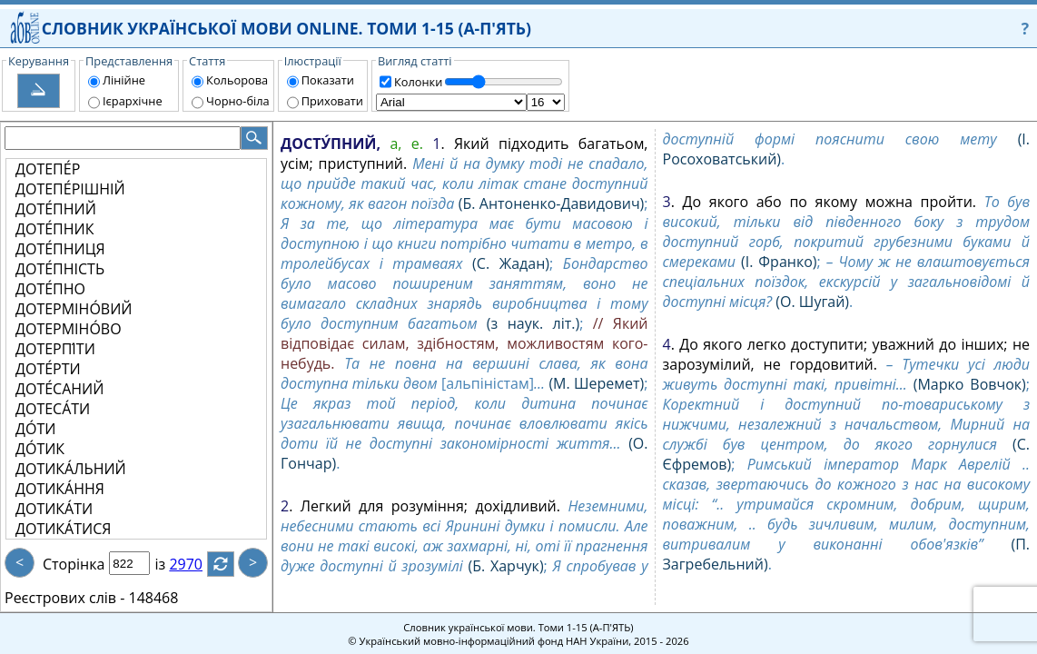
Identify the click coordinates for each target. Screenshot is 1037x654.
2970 (196, 564)
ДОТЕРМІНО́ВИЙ (73, 309)
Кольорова (237, 80)
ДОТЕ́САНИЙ (59, 389)
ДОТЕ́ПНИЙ (55, 209)
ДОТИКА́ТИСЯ (63, 529)
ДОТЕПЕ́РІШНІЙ (70, 189)
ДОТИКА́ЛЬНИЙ (70, 469)
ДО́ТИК (39, 449)
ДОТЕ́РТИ (48, 369)
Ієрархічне (133, 101)
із (170, 564)
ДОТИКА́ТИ (54, 509)
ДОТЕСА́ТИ (52, 409)
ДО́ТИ (35, 429)
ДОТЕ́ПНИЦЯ (60, 249)
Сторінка (73, 564)
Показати (327, 80)
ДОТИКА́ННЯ (59, 489)
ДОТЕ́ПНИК (54, 229)
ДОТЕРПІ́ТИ (55, 349)
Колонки (418, 82)
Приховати (332, 101)
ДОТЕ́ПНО (50, 289)
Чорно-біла (238, 101)
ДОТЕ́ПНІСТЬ (59, 269)
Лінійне (124, 80)
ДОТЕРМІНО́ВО (68, 329)
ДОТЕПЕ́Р (47, 169)
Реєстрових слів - (64, 598)
